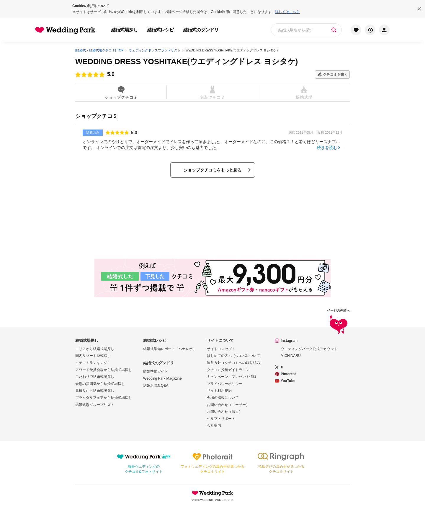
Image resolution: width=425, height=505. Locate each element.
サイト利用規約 (219, 391)
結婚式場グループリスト (94, 405)
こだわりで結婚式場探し (94, 377)
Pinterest (288, 374)
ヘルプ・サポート (221, 419)
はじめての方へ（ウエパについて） (235, 356)
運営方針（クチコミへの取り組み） (235, 363)
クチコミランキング (91, 363)
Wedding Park (212, 493)
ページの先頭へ (338, 322)
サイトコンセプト (221, 349)
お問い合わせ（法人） (224, 411)
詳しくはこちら (287, 12)
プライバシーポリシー (224, 384)
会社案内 (214, 425)
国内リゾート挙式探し (93, 356)
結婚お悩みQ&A (155, 385)
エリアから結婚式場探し (94, 349)
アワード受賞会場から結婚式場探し (103, 370)
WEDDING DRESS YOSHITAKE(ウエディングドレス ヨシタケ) (186, 61)
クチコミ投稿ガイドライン (228, 370)
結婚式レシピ (160, 29)
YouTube (288, 381)
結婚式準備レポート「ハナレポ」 (169, 349)
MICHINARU (291, 356)
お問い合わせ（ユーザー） (228, 405)
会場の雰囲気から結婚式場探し (100, 384)
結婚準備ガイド (155, 371)
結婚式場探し (124, 29)
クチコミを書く (335, 74)
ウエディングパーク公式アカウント (309, 349)
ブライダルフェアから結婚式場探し (103, 398)
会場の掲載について (223, 398)
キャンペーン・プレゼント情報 (231, 377)
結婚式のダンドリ (201, 29)
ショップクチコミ (120, 92)
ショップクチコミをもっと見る (212, 170)
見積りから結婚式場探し (94, 391)
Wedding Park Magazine (162, 378)
